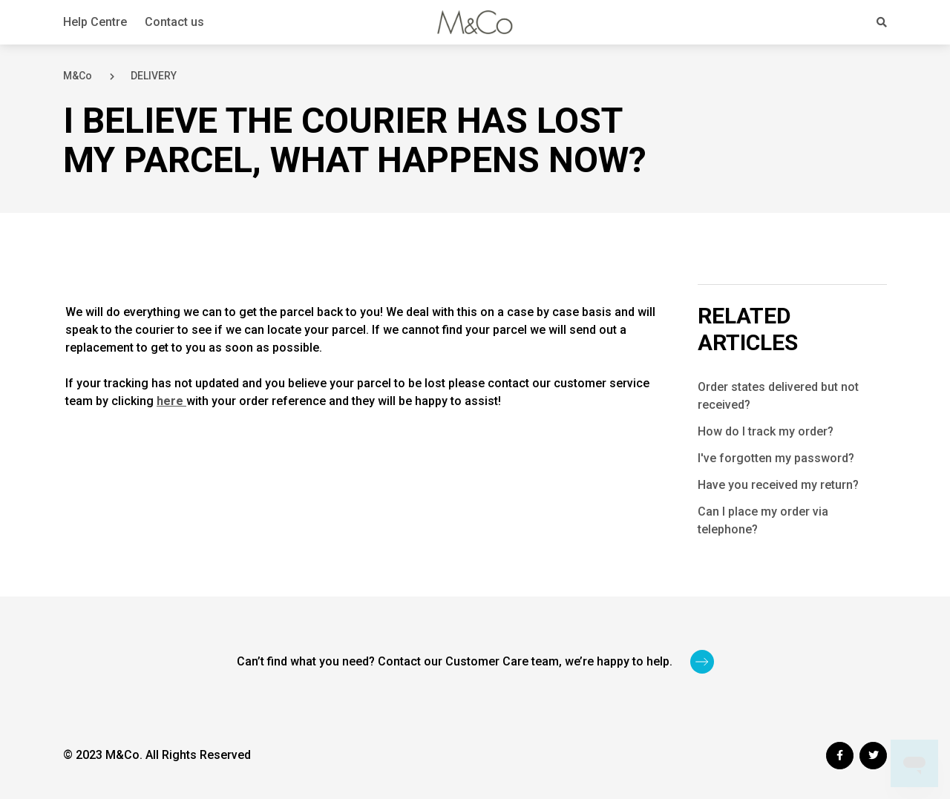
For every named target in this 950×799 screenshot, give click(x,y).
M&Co (77, 76)
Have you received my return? (778, 485)
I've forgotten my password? (776, 458)
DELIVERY (154, 76)
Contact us (174, 22)
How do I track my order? (765, 431)
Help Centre (95, 22)
